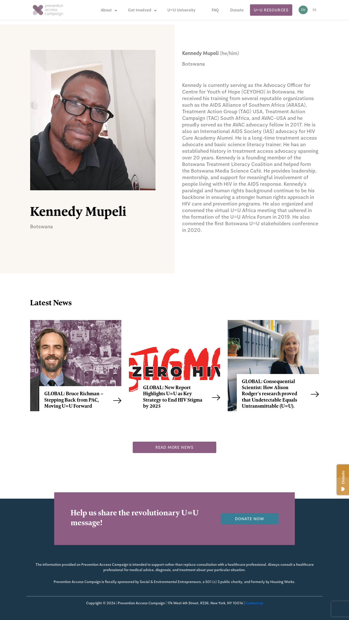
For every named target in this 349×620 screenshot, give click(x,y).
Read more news (174, 447)
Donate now (249, 518)
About (106, 10)
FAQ (215, 10)
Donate (237, 10)
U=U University (181, 10)
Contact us (254, 603)
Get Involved (139, 10)
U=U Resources (271, 10)
